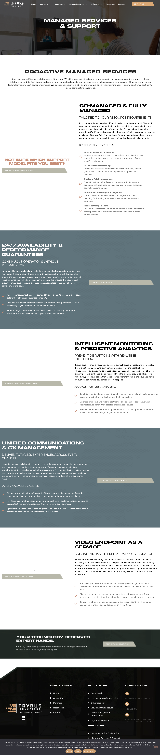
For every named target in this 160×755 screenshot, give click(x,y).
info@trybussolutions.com (138, 698)
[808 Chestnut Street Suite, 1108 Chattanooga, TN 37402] (127, 715)
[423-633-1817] (127, 704)
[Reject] (156, 747)
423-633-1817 (131, 709)
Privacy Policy (89, 751)
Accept (69, 751)
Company (45, 4)
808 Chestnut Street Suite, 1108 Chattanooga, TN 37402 (139, 720)
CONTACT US (139, 4)
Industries (96, 4)
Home (33, 4)
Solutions (60, 4)
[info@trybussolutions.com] (127, 693)
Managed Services (78, 4)
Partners (121, 4)
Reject (78, 751)
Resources (110, 4)
